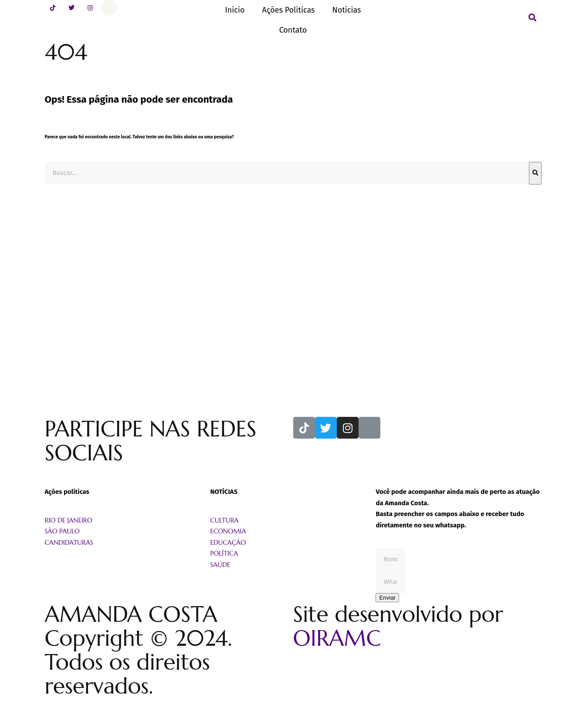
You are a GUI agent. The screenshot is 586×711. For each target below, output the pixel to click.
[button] (532, 17)
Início (234, 10)
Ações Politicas (288, 10)
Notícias (346, 10)
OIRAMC (337, 638)
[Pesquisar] (535, 173)
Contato (293, 30)
